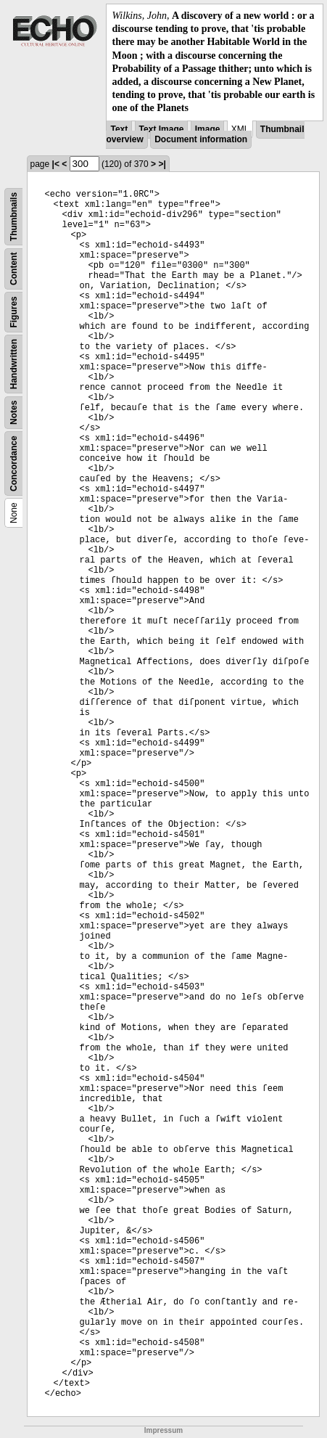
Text (119, 129)
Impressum (163, 1430)
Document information (200, 139)
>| (161, 164)
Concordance (14, 463)
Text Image (161, 129)
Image (207, 129)
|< (55, 164)
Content (14, 268)
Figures (14, 311)
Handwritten (14, 363)
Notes (14, 412)
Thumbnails (14, 216)
